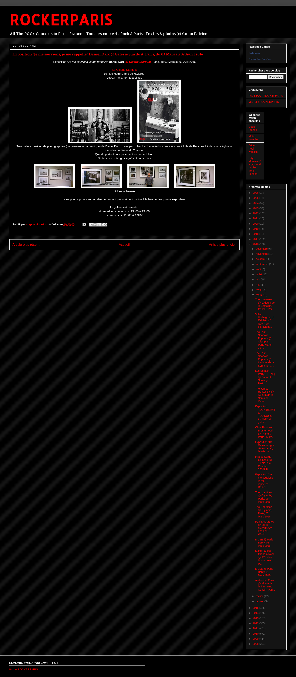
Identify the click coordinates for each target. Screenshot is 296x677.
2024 (256, 203)
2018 (256, 233)
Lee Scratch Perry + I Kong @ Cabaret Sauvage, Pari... (265, 377)
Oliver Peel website (253, 148)
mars (259, 294)
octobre (260, 258)
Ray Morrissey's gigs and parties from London (255, 166)
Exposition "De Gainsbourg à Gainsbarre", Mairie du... (264, 447)
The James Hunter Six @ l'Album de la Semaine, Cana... (264, 395)
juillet (259, 274)
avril (258, 289)
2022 (256, 213)
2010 (256, 633)
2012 (256, 623)
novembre (262, 253)
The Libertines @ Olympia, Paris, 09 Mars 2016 (263, 497)
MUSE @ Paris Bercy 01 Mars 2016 (264, 572)
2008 (256, 643)
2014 (256, 612)
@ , (138, 61)
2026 (256, 192)
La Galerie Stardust (124, 69)
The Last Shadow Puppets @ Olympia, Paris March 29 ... (263, 339)
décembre (262, 248)
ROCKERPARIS (60, 19)
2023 (256, 208)
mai (258, 284)
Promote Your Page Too (260, 59)
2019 (256, 228)
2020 (256, 223)
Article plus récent (25, 244)
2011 (256, 628)
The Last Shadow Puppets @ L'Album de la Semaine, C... (264, 359)
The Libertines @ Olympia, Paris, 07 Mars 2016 (263, 511)
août (259, 269)
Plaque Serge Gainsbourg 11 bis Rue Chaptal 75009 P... (263, 463)
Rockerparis (254, 53)
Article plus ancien (223, 244)
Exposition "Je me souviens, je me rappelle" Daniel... (264, 481)
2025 (256, 197)
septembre (262, 264)
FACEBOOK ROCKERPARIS (266, 95)
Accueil (124, 244)
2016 (256, 244)
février (260, 596)
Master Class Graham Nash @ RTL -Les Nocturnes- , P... (264, 557)
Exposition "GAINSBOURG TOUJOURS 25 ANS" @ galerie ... (265, 414)
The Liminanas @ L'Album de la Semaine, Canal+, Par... (265, 304)
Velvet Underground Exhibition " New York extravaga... (264, 320)
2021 (256, 218)
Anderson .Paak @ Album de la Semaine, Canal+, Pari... (265, 585)
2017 (256, 239)
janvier (260, 601)
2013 (256, 618)
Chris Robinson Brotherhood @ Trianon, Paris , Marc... (264, 432)
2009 (256, 638)
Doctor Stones (253, 128)
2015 (256, 607)
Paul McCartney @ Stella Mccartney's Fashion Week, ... (264, 528)
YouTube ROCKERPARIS (264, 101)
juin (258, 279)
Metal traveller (253, 138)
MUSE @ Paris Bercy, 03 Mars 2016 (264, 542)
